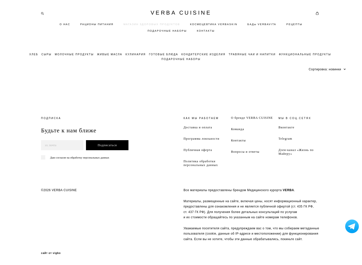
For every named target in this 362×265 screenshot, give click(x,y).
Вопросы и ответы (245, 151)
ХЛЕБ (33, 54)
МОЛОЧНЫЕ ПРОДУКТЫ (74, 54)
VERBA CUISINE (181, 13)
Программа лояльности (201, 138)
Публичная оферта (198, 150)
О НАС (65, 24)
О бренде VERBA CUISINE (252, 118)
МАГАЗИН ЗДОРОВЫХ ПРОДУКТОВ (151, 24)
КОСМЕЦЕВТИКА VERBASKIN (213, 24)
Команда (237, 129)
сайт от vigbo (51, 253)
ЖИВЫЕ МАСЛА (109, 54)
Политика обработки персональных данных (201, 163)
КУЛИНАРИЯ (135, 54)
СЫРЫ (46, 54)
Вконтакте (286, 127)
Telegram (285, 138)
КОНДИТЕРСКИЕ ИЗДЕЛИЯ (203, 54)
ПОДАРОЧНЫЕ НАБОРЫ (167, 30)
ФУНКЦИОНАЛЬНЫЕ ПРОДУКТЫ (305, 54)
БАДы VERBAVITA (261, 24)
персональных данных (96, 157)
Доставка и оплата (198, 127)
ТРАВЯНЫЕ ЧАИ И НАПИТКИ (252, 54)
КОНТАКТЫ (206, 30)
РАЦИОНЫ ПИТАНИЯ (96, 24)
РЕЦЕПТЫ (294, 24)
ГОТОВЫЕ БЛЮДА (163, 54)
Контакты (238, 140)
